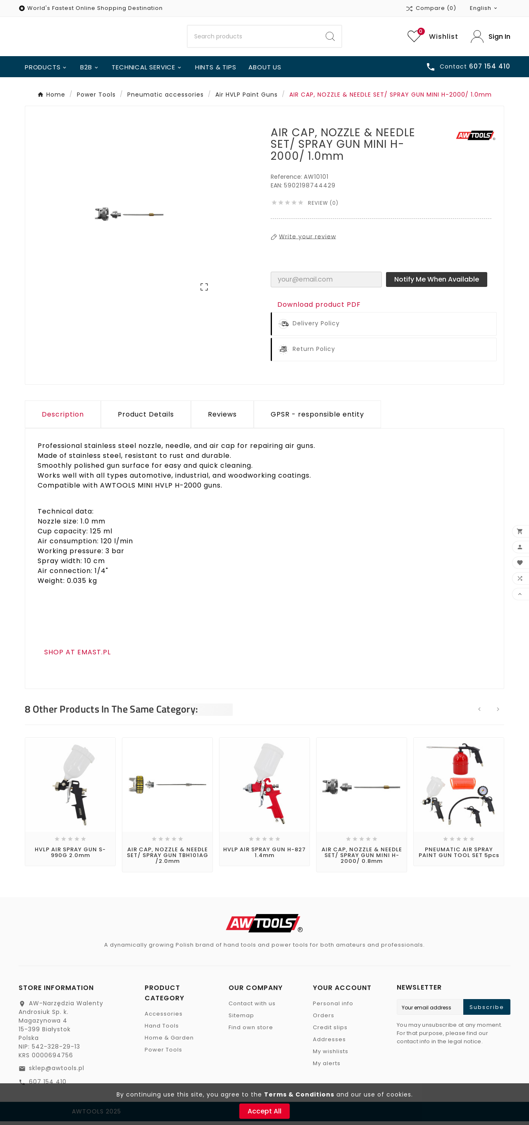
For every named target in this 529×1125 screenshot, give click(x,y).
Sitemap (241, 1019)
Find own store (251, 1031)
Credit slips (330, 1031)
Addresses (329, 1043)
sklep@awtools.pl (56, 1072)
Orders (323, 1019)
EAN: (277, 189)
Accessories (164, 1017)
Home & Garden (169, 1041)
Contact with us (252, 1007)
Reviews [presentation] (222, 417)
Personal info (333, 1007)
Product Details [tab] (146, 417)
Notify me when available (436, 282)
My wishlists (330, 1055)
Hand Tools (162, 1029)
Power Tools (163, 1053)
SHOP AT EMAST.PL (77, 655)
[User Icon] (490, 38)
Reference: (287, 180)
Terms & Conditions (299, 1094)
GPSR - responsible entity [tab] (317, 417)
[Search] (253, 38)
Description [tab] (63, 417)
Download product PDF (319, 308)
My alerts (327, 1067)
